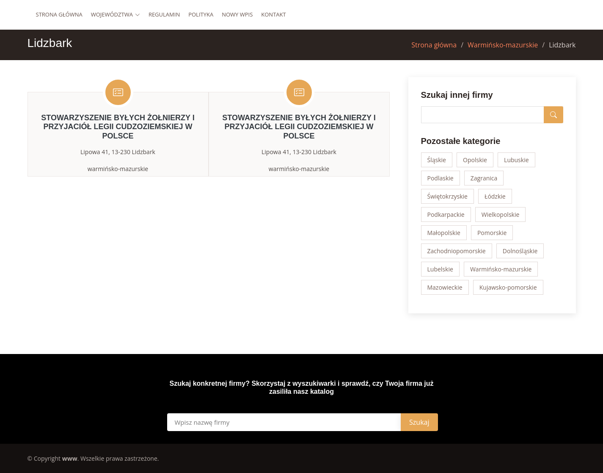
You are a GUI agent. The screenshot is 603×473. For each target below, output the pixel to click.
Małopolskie (443, 233)
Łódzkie (495, 196)
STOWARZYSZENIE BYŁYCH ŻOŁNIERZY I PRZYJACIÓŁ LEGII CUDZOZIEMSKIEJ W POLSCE (117, 126)
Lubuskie (516, 160)
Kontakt (273, 14)
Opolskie (475, 160)
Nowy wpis (237, 14)
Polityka (200, 14)
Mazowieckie (445, 287)
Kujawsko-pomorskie (508, 287)
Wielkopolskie (501, 214)
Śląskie (436, 160)
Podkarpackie (446, 214)
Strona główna (59, 14)
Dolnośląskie (520, 251)
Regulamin (164, 14)
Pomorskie (492, 233)
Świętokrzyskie (447, 196)
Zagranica (484, 178)
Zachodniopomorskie (456, 251)
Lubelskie (440, 269)
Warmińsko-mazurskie (503, 45)
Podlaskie (440, 178)
